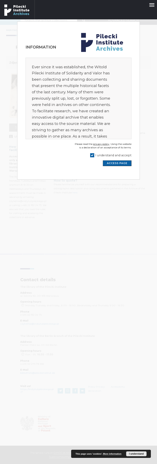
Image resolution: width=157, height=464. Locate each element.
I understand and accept (113, 155)
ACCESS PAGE (117, 163)
